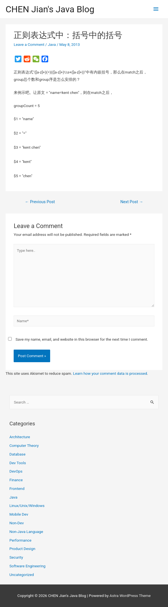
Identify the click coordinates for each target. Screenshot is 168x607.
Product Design (22, 548)
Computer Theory (24, 445)
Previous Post (40, 201)
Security (16, 557)
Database (17, 454)
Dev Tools (17, 463)
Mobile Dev (18, 514)
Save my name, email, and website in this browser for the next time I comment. (82, 339)
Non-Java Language (26, 531)
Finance (16, 480)
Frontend (17, 488)
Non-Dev (16, 523)
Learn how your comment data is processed (110, 373)
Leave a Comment (29, 44)
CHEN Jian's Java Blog (50, 9)
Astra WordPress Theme (129, 595)
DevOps (16, 471)
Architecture (19, 437)
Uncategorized (21, 574)
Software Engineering (27, 566)
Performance (20, 540)
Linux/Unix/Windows (27, 505)
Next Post (131, 201)
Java (52, 44)
